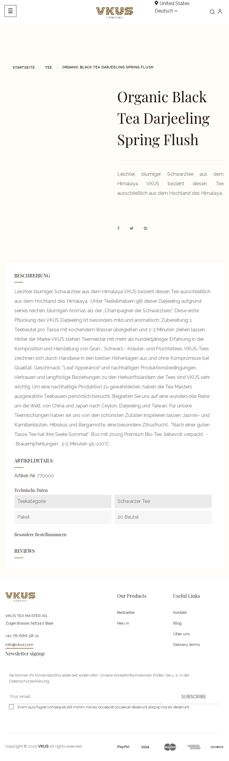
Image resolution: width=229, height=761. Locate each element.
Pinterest (145, 228)
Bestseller (126, 612)
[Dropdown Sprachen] (166, 11)
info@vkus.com (19, 644)
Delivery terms (186, 644)
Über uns (181, 634)
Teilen (118, 228)
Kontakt (180, 612)
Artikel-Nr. (24, 475)
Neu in (123, 623)
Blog (177, 623)
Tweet (132, 228)
